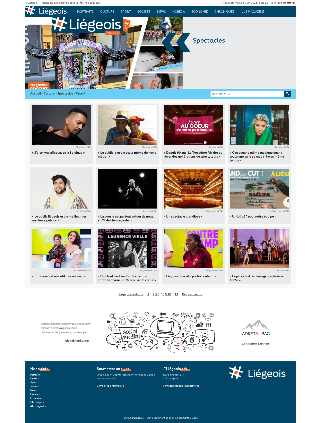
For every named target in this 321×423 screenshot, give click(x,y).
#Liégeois (138, 417)
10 (169, 294)
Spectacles (65, 93)
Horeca (178, 12)
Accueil (35, 93)
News (161, 12)
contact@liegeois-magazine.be (181, 385)
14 (176, 294)
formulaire (118, 385)
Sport (126, 12)
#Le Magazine (252, 12)
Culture (107, 12)
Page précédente (131, 294)
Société (143, 12)
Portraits (85, 12)
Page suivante (192, 294)
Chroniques (224, 12)
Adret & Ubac (190, 417)
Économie (199, 12)
